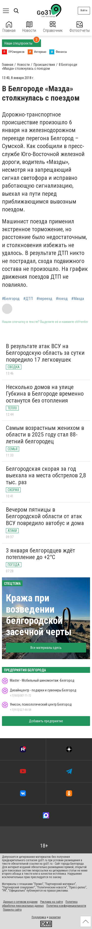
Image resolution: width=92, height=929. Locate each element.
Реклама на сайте (51, 902)
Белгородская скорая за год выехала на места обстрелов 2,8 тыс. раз (46, 475)
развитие (55, 917)
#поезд (62, 299)
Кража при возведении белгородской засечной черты (39, 615)
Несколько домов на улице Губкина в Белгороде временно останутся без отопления (45, 394)
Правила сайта (12, 909)
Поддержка (39, 917)
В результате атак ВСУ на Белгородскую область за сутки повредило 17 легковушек (45, 353)
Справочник (53, 27)
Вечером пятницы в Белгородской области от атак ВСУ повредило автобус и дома (45, 516)
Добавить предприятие (46, 721)
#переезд (44, 299)
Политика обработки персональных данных (40, 903)
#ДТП (28, 299)
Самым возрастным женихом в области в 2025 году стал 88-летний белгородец (45, 434)
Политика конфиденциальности (66, 905)
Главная (8, 27)
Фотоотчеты (79, 27)
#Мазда (77, 299)
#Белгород (11, 299)
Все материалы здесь (46, 648)
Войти (83, 10)
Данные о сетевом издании (20, 902)
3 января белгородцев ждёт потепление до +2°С (40, 554)
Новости (29, 27)
